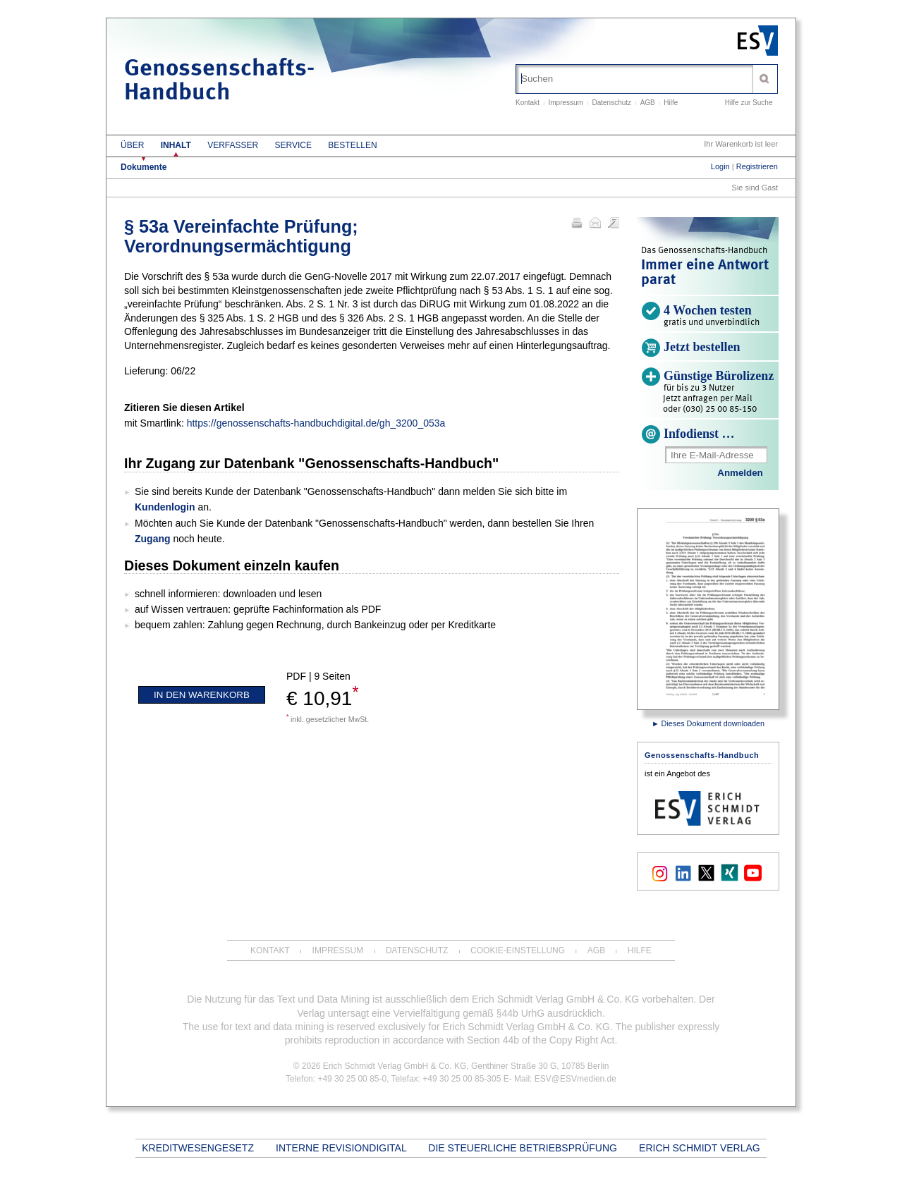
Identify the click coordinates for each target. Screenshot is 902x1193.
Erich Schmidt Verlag (699, 1148)
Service (293, 145)
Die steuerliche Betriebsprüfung (522, 1148)
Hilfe (671, 102)
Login (720, 166)
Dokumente (143, 167)
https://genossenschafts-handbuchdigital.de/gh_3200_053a (316, 423)
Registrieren (757, 166)
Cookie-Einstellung (517, 950)
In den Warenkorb (202, 695)
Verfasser (232, 145)
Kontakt (528, 102)
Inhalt (176, 145)
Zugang (153, 538)
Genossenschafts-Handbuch (219, 81)
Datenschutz (612, 102)
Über (132, 145)
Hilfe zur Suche (749, 102)
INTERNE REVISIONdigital (341, 1148)
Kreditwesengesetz (198, 1148)
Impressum (565, 102)
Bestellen (352, 145)
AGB (647, 102)
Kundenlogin (165, 507)
